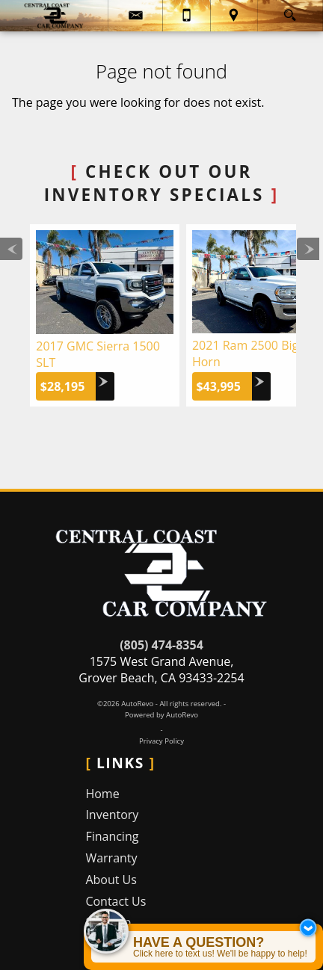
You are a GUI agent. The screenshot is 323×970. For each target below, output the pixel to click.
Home (102, 793)
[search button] (289, 11)
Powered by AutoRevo (161, 715)
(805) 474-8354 (161, 645)
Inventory (111, 814)
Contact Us (115, 901)
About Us (111, 879)
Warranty (111, 858)
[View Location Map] (234, 15)
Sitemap (108, 922)
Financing (111, 836)
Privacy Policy (161, 741)
